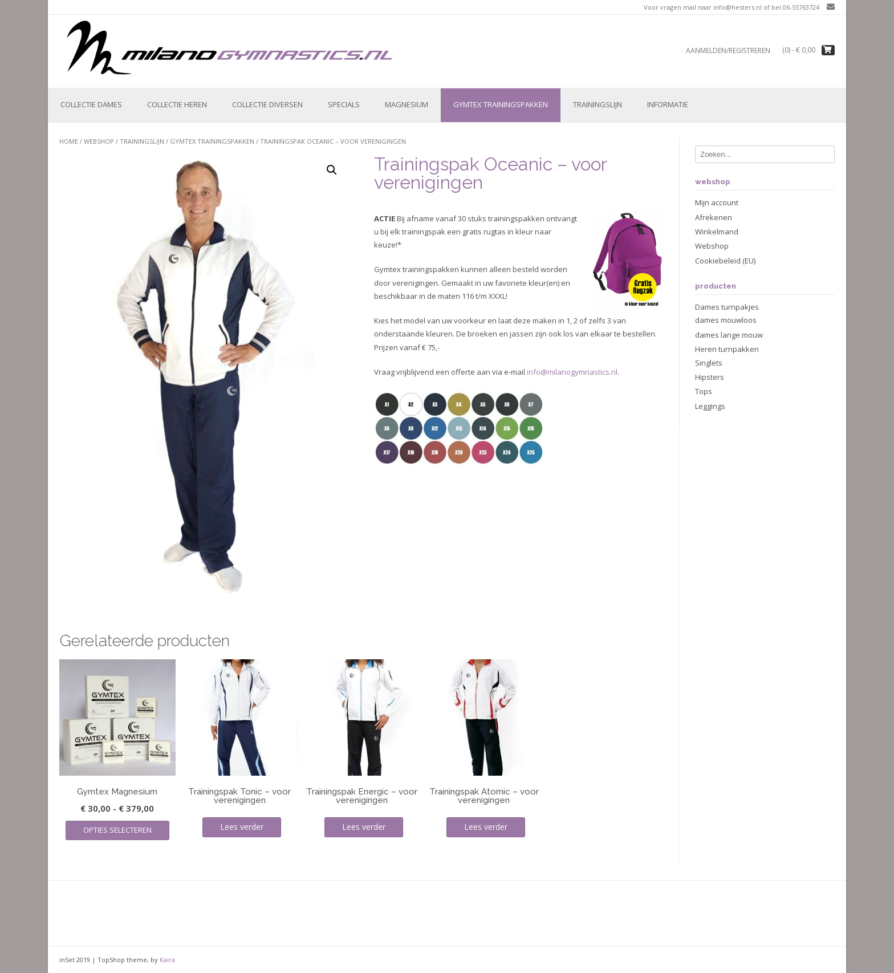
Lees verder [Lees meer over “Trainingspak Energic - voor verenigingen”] (363, 826)
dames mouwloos (726, 320)
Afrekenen (713, 217)
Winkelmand (716, 231)
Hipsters (709, 377)
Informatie (667, 104)
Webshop (99, 141)
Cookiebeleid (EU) (725, 261)
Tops (703, 391)
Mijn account (716, 202)
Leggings (710, 406)
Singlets (708, 363)
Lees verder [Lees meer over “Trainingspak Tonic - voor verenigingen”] (241, 826)
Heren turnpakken (727, 349)
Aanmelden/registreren (728, 50)
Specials (344, 104)
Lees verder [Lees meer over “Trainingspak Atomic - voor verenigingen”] (485, 826)
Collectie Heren (177, 104)
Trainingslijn (597, 104)
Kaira (167, 959)
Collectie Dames (91, 104)
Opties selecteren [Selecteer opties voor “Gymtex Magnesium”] (117, 830)
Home (68, 141)
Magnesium (406, 104)
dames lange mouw (729, 335)
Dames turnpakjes (727, 307)
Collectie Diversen (267, 104)
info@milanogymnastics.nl (572, 372)
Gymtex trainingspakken (500, 104)
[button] (332, 170)
